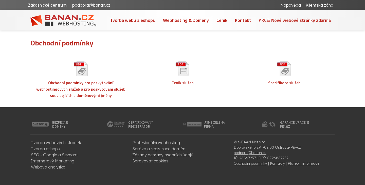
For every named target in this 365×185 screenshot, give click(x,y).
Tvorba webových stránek (56, 142)
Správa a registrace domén (158, 148)
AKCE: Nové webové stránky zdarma (295, 20)
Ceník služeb (182, 83)
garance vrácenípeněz (294, 124)
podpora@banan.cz (91, 5)
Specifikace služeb (284, 83)
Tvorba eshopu (45, 148)
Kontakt (243, 20)
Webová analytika (48, 167)
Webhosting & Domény (186, 20)
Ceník (221, 20)
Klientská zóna (319, 5)
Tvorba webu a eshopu (132, 20)
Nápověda (290, 5)
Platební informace (303, 163)
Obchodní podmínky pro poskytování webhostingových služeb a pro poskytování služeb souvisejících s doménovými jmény (80, 89)
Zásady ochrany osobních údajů (162, 154)
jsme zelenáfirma (214, 124)
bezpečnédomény (60, 124)
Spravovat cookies (150, 160)
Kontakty (277, 163)
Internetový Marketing (52, 160)
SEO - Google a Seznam (54, 154)
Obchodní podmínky (250, 163)
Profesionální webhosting (156, 142)
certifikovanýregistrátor (140, 124)
